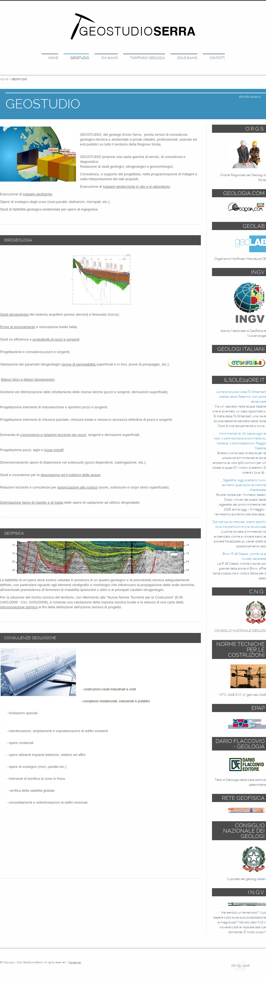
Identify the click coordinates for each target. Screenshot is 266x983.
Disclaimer (75, 962)
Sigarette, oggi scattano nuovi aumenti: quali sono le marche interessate (244, 485)
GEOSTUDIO (79, 58)
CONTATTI (217, 58)
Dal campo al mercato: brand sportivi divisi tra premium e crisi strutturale (239, 524)
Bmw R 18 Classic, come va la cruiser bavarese (244, 556)
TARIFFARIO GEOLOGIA (147, 58)
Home (53, 58)
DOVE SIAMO (187, 58)
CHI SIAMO (109, 58)
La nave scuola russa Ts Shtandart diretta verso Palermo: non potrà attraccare (241, 396)
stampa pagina (250, 96)
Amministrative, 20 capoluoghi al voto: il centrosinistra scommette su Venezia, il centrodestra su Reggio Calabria (240, 441)
